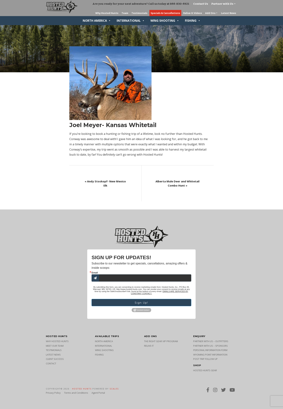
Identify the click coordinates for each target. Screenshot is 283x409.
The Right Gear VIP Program (161, 341)
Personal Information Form (210, 350)
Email (95, 272)
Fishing (192, 21)
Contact (51, 363)
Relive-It (149, 345)
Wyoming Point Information (210, 354)
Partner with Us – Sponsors (210, 345)
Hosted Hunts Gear (205, 370)
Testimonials (54, 350)
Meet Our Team (55, 345)
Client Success (55, 359)
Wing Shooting (164, 21)
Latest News (53, 354)
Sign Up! (141, 302)
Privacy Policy (53, 392)
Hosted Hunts (82, 388)
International (131, 21)
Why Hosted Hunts (57, 341)
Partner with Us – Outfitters (210, 341)
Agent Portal (98, 392)
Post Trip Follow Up (205, 359)
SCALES (114, 388)
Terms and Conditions (76, 392)
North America (97, 21)
